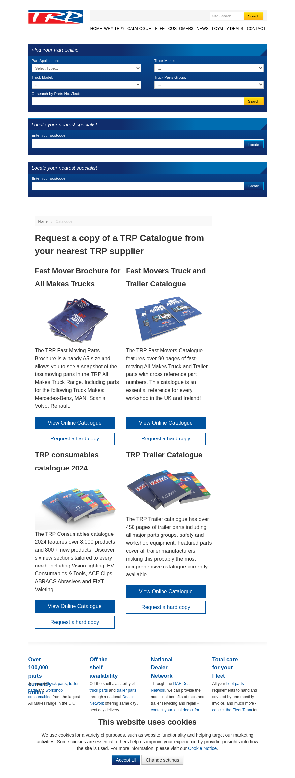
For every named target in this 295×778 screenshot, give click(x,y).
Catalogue (139, 28)
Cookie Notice (202, 748)
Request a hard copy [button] (74, 438)
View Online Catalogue (74, 423)
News (203, 28)
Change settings (162, 759)
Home (96, 28)
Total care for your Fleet (225, 667)
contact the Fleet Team (232, 710)
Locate (253, 144)
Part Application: (45, 61)
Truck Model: (42, 77)
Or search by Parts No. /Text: (56, 94)
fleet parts (235, 683)
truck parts (57, 683)
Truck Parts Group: (170, 77)
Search (253, 16)
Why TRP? (114, 28)
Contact (256, 28)
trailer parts (126, 690)
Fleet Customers (174, 28)
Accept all (126, 759)
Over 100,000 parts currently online (40, 676)
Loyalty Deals (227, 28)
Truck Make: (164, 61)
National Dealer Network (162, 667)
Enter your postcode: (49, 135)
